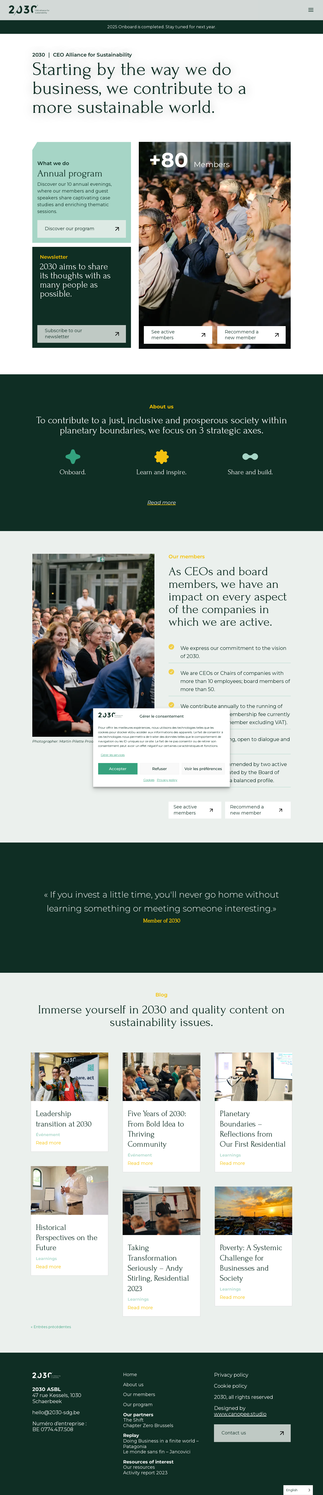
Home (130, 1374)
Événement (48, 1134)
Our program (138, 1404)
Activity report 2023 (145, 1473)
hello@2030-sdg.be (56, 1412)
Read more (161, 503)
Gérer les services (113, 755)
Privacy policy (167, 780)
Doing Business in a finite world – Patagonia (161, 1443)
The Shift (133, 1420)
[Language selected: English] (298, 1490)
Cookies (148, 780)
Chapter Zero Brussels (148, 1425)
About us (133, 1384)
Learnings (46, 1258)
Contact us (255, 1433)
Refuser (159, 768)
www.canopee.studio (240, 1414)
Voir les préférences (203, 768)
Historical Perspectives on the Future (66, 1237)
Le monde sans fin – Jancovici (157, 1452)
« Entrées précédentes (51, 1327)
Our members (139, 1394)
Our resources (139, 1467)
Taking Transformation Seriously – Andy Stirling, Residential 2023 (158, 1268)
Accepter (117, 768)
